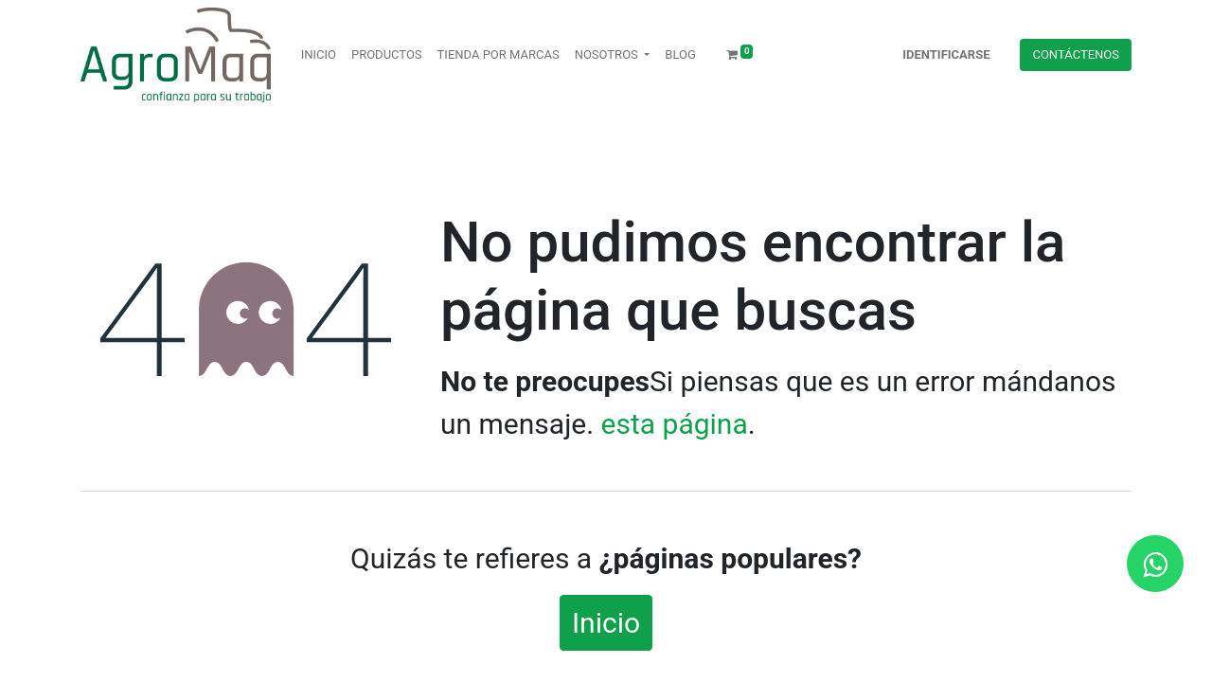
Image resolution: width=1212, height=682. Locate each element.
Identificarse (945, 54)
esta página (674, 423)
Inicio (606, 622)
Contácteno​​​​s (1075, 54)
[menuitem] (319, 55)
